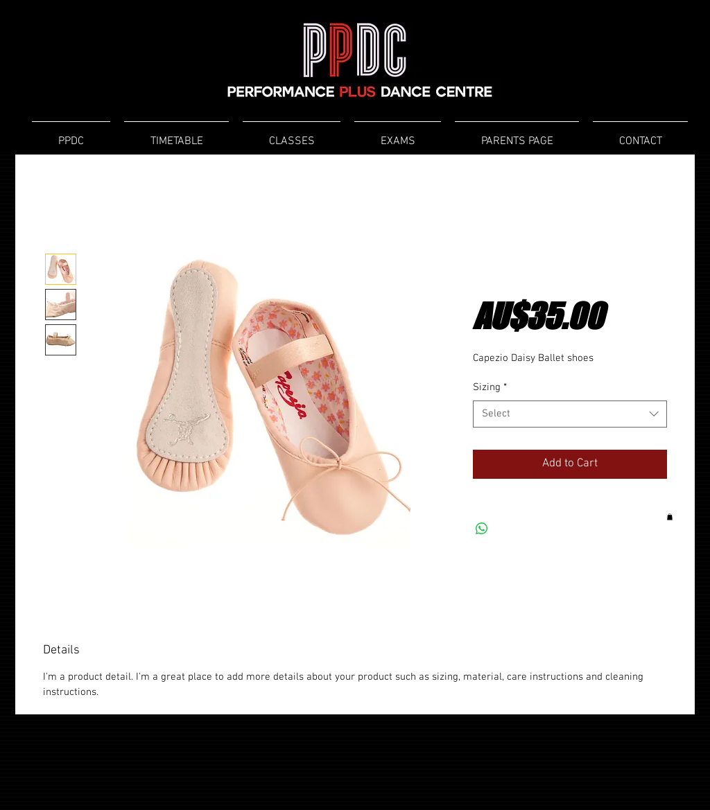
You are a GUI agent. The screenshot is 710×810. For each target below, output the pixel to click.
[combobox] (570, 414)
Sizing (490, 387)
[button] (670, 516)
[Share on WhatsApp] (482, 528)
